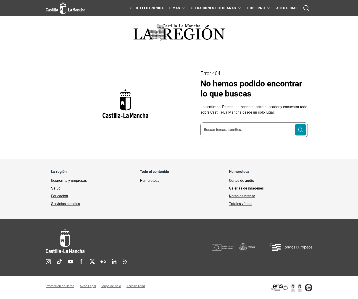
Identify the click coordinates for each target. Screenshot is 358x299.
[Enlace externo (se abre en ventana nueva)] (291, 287)
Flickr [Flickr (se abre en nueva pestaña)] (103, 261)
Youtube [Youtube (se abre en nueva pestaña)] (70, 261)
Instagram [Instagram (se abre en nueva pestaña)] (48, 261)
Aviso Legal (88, 286)
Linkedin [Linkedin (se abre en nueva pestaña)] (114, 261)
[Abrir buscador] (306, 8)
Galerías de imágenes (246, 188)
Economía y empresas (69, 180)
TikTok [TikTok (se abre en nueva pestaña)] (59, 261)
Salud (56, 188)
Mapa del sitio (111, 286)
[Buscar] (300, 129)
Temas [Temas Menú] (174, 8)
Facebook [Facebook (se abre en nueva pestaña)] (81, 261)
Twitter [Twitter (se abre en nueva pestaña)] (92, 261)
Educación (59, 196)
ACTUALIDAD (287, 8)
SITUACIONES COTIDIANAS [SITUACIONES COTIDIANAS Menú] (213, 8)
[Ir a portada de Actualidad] (179, 33)
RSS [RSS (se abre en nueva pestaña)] (125, 261)
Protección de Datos (60, 286)
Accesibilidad (135, 286)
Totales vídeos (240, 204)
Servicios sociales (65, 204)
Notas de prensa (242, 196)
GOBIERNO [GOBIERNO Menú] (256, 8)
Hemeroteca (149, 180)
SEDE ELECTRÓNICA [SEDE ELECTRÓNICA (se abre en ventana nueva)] (147, 8)
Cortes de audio (241, 180)
